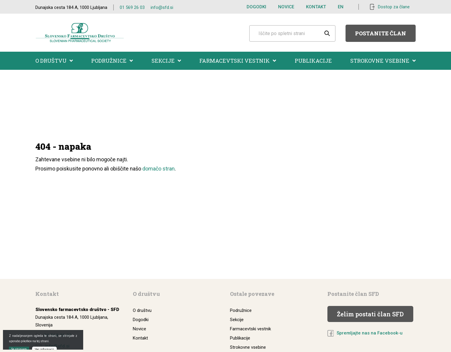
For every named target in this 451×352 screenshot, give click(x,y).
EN (340, 7)
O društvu (54, 60)
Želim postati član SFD (370, 314)
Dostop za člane (394, 7)
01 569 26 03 (132, 7)
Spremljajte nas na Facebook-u (370, 333)
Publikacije (313, 60)
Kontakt (316, 7)
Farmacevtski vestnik (237, 60)
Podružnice (112, 60)
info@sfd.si (162, 7)
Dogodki (256, 7)
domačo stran (158, 168)
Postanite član (380, 33)
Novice (286, 7)
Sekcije (166, 60)
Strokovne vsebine (383, 60)
